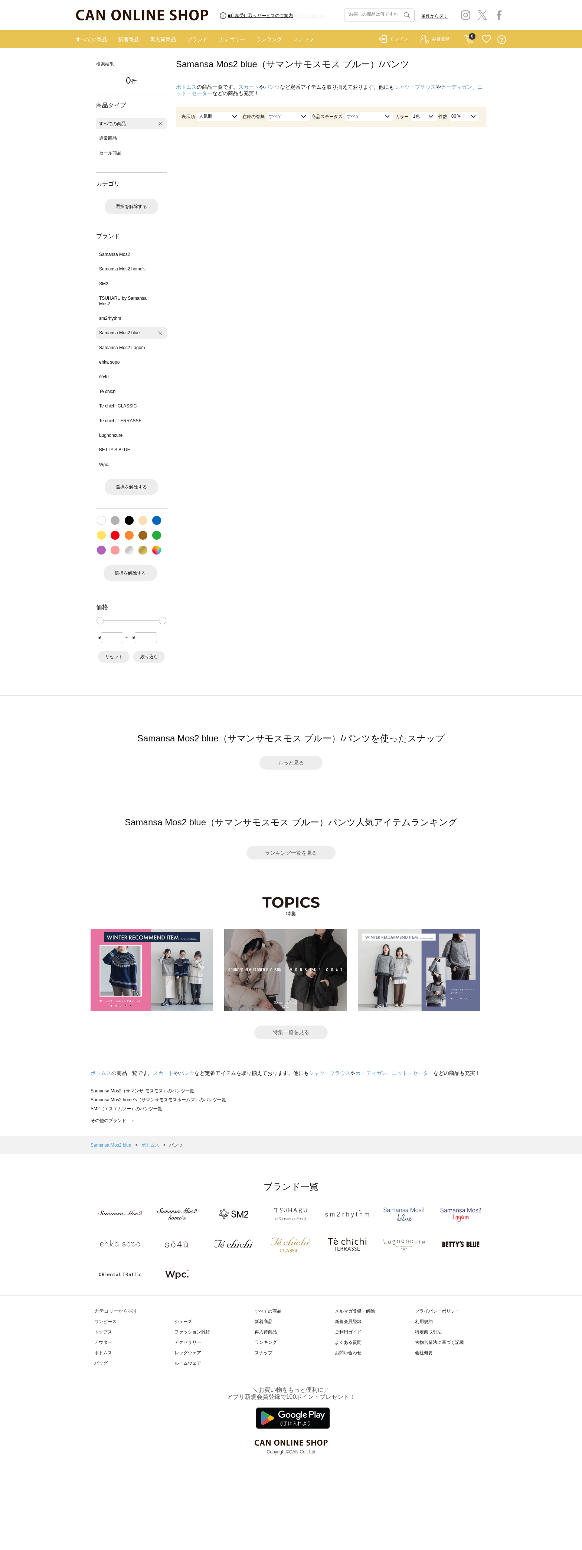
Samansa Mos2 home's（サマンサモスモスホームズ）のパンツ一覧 (158, 1099)
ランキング (269, 39)
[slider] (100, 620)
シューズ (183, 1321)
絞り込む (149, 656)
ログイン (399, 39)
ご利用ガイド (348, 1332)
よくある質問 (348, 1342)
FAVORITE (486, 39)
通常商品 (108, 138)
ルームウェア (187, 1363)
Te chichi (108, 391)
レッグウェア (187, 1352)
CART (469, 37)
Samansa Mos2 (114, 254)
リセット (114, 656)
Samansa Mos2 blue (119, 332)
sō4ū (104, 376)
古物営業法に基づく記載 (439, 1342)
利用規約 (424, 1321)
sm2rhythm (110, 318)
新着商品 (128, 39)
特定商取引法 (428, 1332)
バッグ (101, 1363)
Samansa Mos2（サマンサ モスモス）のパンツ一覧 (142, 1091)
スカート (248, 87)
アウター (103, 1342)
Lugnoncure (110, 435)
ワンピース (105, 1321)
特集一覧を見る (291, 1032)
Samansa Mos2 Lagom (122, 347)
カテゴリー (232, 39)
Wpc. (104, 464)
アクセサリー (187, 1342)
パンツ (272, 87)
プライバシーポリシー (437, 1311)
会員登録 (440, 39)
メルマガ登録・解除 (355, 1311)
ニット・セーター (413, 1073)
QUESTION (502, 39)
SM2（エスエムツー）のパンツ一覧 (126, 1108)
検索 (406, 15)
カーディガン (456, 87)
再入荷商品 (163, 39)
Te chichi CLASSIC (118, 406)
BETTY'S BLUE (114, 449)
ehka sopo (109, 362)
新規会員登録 (348, 1321)
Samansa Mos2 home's (122, 269)
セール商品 (110, 153)
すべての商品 (91, 39)
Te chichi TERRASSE (120, 420)
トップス (103, 1332)
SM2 (103, 283)
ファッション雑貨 (192, 1332)
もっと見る (291, 763)
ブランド (197, 39)
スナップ (303, 39)
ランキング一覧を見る (291, 853)
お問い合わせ (348, 1352)
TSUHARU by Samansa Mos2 (123, 301)
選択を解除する (131, 206)
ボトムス (186, 87)
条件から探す (434, 16)
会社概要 (424, 1352)
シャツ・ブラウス (415, 87)
